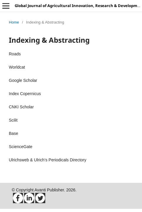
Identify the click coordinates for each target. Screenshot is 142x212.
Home (14, 22)
